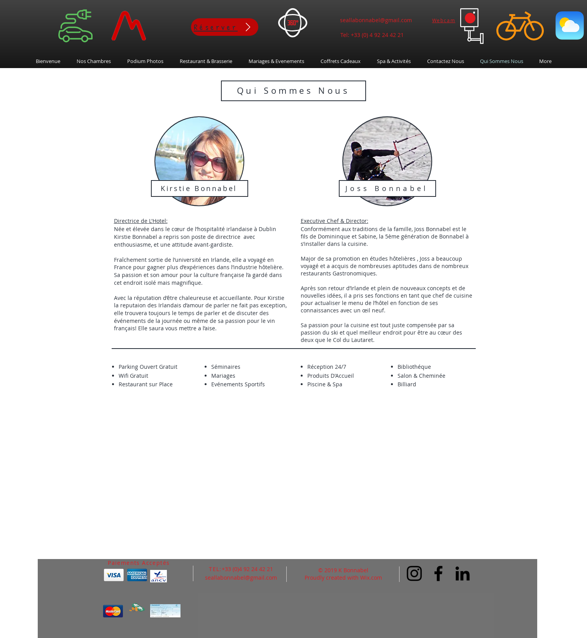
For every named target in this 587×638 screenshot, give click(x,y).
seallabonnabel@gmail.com (376, 20)
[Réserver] (224, 27)
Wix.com (371, 577)
